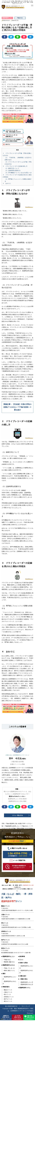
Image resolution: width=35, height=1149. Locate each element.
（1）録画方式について (12, 168)
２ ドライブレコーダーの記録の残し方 (15, 166)
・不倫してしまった (9, 968)
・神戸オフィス (7, 999)
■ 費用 (3, 973)
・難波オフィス (7, 990)
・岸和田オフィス (8, 997)
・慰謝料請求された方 (26, 984)
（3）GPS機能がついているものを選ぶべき (18, 172)
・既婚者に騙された (9, 962)
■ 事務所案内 (5, 987)
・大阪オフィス (7, 992)
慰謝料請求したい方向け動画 (17, 799)
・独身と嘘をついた (9, 970)
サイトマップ (26, 1006)
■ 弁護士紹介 (22, 976)
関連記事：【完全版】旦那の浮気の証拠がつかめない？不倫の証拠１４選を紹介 (18, 407)
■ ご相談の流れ (23, 979)
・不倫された (7, 959)
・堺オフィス (7, 994)
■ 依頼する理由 (23, 962)
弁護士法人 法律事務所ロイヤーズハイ (17, 755)
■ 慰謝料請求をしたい (8, 956)
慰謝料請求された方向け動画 (17, 801)
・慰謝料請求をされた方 (9, 982)
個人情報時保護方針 (11, 1006)
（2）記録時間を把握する (13, 170)
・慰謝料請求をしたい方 (9, 978)
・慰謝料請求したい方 (26, 982)
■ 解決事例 (21, 956)
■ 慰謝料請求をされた (8, 965)
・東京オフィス (7, 1001)
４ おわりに (7, 183)
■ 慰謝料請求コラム (24, 987)
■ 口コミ (21, 959)
